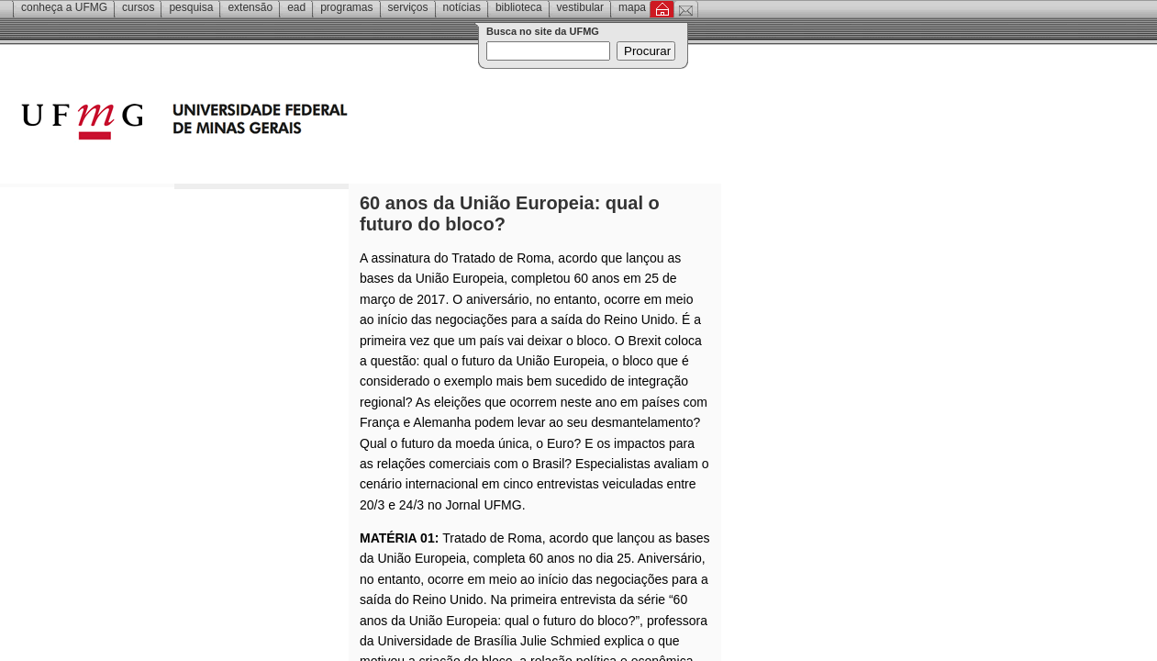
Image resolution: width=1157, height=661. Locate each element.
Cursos (138, 7)
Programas (346, 7)
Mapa (632, 7)
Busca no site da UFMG (542, 31)
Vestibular (580, 7)
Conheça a (64, 7)
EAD (296, 7)
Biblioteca (518, 7)
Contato (685, 9)
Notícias (462, 7)
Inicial (662, 9)
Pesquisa (191, 7)
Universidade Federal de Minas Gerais (289, 123)
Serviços (408, 7)
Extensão (250, 7)
